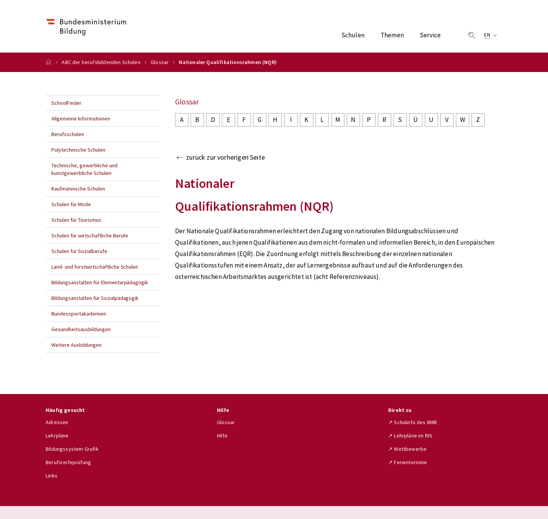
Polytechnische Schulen (78, 149)
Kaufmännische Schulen (78, 188)
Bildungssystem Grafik (72, 448)
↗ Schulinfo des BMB (412, 422)
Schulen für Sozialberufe (79, 251)
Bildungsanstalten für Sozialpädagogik (95, 298)
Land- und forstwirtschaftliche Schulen (94, 266)
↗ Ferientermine (407, 462)
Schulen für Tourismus (76, 219)
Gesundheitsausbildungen (81, 329)
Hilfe (222, 435)
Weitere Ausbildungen (76, 344)
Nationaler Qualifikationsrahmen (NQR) (228, 62)
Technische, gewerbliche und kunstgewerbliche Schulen (84, 169)
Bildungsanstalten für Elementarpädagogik (99, 282)
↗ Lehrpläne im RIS (410, 435)
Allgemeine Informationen (80, 118)
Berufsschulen (67, 134)
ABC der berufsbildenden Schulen (101, 62)
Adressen (57, 422)
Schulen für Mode (71, 204)
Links (51, 475)
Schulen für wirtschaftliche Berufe (89, 235)
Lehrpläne (57, 435)
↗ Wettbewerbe (407, 448)
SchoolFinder (66, 102)
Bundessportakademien (78, 313)
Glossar (160, 62)
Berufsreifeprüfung (68, 462)
